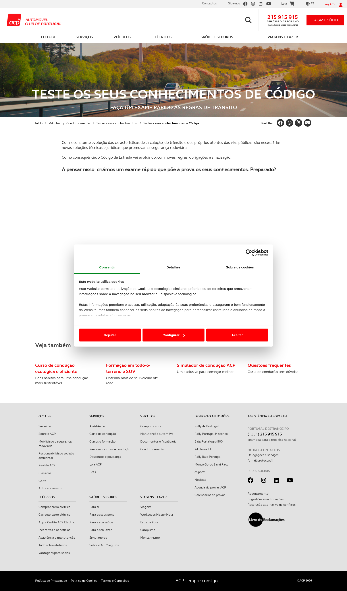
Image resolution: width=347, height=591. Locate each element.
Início (38, 123)
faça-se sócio (325, 20)
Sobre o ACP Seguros (104, 545)
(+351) (265, 434)
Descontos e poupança (105, 457)
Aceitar (237, 335)
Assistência (97, 426)
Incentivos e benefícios (54, 530)
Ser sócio (45, 426)
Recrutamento (258, 494)
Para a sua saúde (101, 522)
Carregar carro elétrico (54, 515)
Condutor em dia (78, 123)
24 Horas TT (203, 449)
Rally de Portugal (207, 426)
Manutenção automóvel (157, 434)
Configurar (173, 335)
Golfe (42, 481)
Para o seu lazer (100, 530)
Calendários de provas (210, 495)
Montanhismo (150, 538)
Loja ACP (95, 464)
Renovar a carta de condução (109, 449)
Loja (287, 4)
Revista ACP (47, 465)
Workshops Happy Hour (156, 515)
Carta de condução (102, 434)
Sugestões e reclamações (265, 499)
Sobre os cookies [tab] (240, 267)
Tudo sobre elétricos (53, 545)
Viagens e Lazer (153, 497)
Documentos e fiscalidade (158, 441)
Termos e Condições (115, 581)
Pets (92, 472)
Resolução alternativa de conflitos (271, 505)
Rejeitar (110, 335)
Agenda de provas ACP (210, 487)
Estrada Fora (149, 522)
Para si (94, 507)
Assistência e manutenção (57, 538)
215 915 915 (282, 17)
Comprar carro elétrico (54, 507)
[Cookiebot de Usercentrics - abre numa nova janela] (248, 252)
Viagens (145, 507)
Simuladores (98, 538)
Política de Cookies (84, 581)
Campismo (147, 530)
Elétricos (47, 497)
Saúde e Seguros (103, 497)
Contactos (209, 3)
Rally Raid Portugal (208, 457)
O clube (45, 416)
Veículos (54, 123)
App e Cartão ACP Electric (57, 522)
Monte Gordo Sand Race (212, 464)
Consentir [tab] (107, 267)
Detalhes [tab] (173, 267)
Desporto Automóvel (213, 416)
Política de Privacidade (51, 581)
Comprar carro (150, 426)
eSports (200, 472)
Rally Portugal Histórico (211, 434)
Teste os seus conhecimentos (116, 123)
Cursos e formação (102, 441)
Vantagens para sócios (54, 553)
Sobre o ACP (47, 434)
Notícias (200, 480)
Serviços (96, 416)
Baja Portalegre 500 (209, 441)
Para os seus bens (101, 515)
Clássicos (45, 473)
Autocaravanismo (51, 488)
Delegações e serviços (263, 455)
